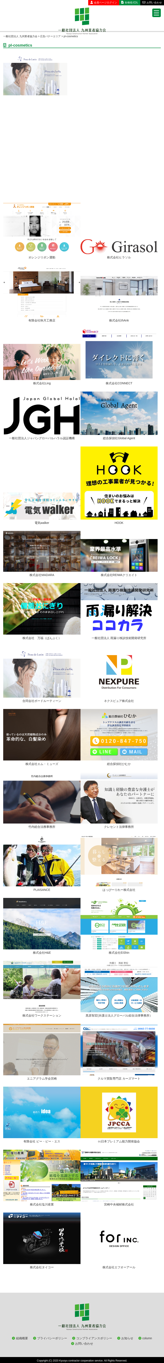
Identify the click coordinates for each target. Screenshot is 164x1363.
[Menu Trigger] (156, 13)
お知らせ (127, 1338)
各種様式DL (129, 2)
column (147, 1338)
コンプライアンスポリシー (94, 1338)
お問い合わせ (152, 2)
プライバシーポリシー (52, 1338)
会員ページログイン (103, 2)
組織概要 (22, 1338)
